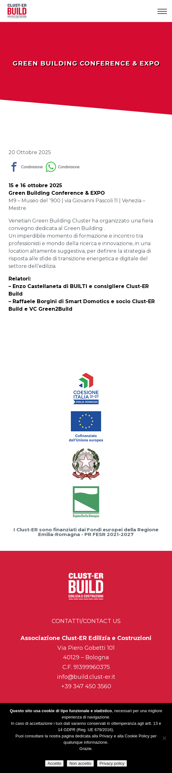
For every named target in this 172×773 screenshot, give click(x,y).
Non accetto (80, 763)
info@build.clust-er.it (86, 676)
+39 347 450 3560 (86, 686)
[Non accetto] (164, 738)
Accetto (54, 763)
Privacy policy (112, 763)
